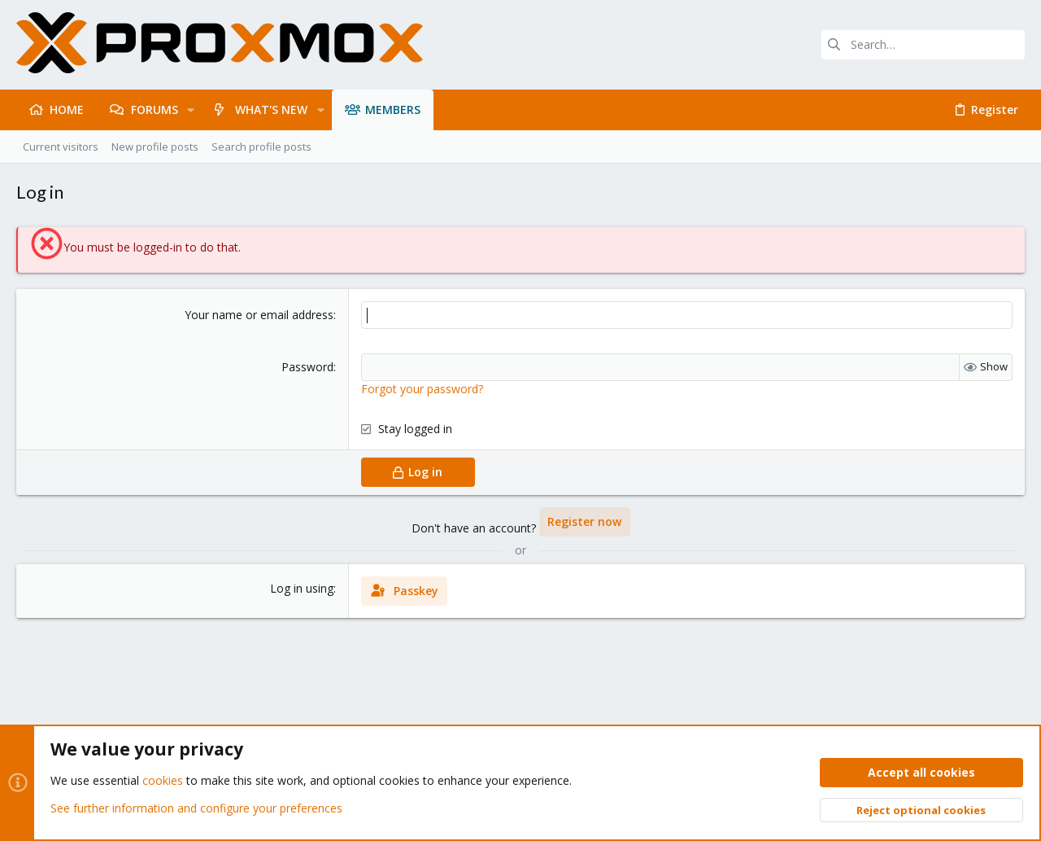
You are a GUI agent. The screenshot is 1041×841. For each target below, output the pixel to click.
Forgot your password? (422, 388)
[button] (191, 110)
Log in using (301, 588)
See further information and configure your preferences (196, 808)
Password (307, 367)
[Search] (923, 44)
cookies (162, 781)
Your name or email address (259, 314)
